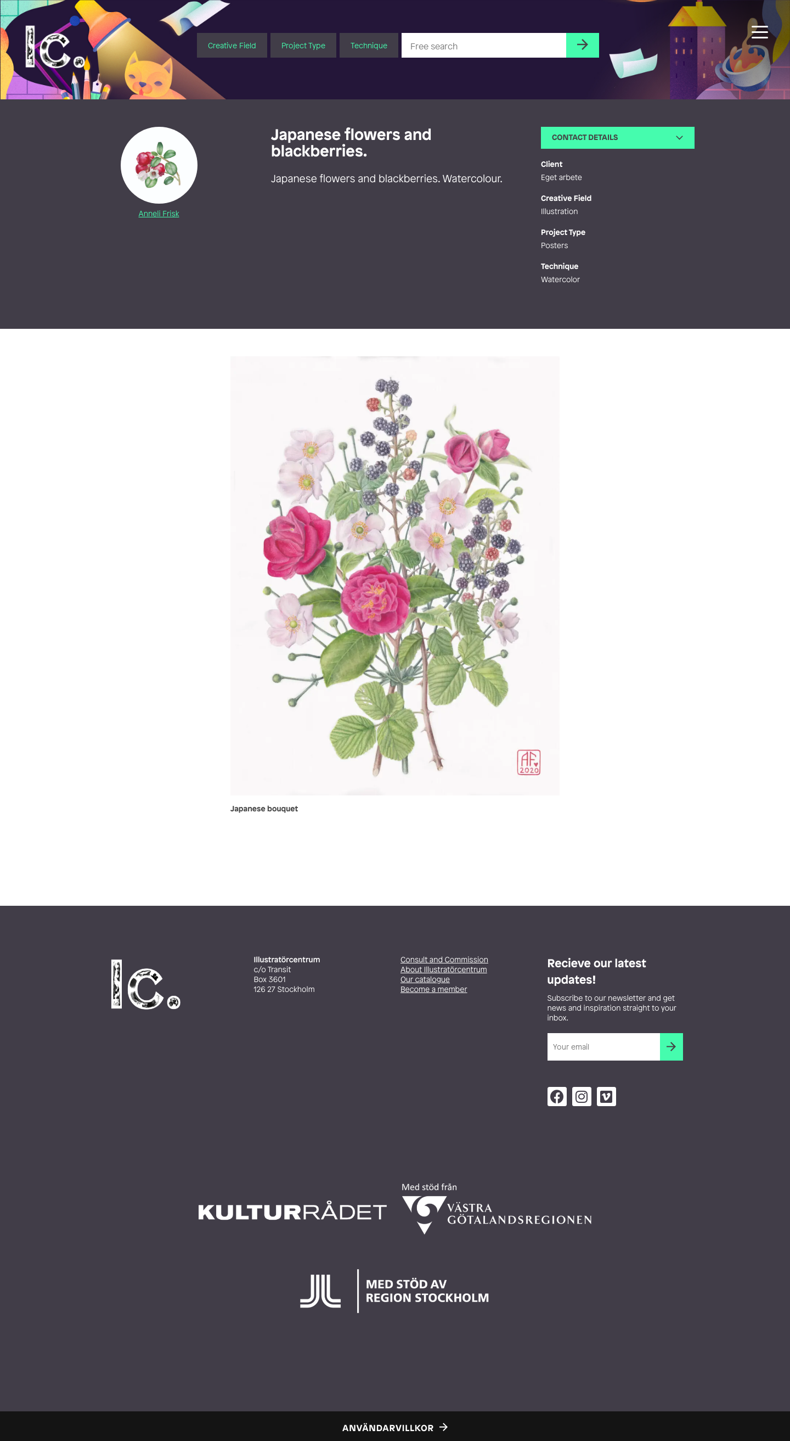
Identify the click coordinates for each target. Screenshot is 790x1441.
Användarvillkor (388, 1428)
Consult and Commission (444, 960)
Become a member (433, 989)
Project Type (303, 45)
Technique (369, 45)
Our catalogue (425, 979)
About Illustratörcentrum (443, 970)
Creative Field (232, 45)
